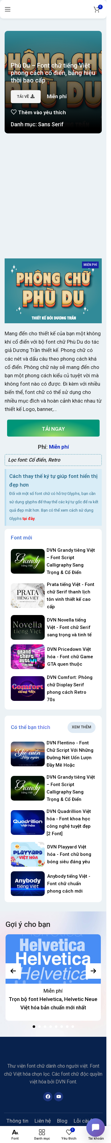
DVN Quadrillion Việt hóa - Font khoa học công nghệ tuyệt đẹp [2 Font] (69, 822)
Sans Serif (51, 124)
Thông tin (17, 1121)
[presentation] (13, 971)
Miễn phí (53, 991)
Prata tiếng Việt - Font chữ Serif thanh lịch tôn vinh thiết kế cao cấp (70, 595)
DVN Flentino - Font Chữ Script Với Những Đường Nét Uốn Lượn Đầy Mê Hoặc (70, 754)
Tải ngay (53, 429)
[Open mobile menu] (8, 9)
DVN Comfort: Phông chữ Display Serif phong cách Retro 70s (69, 688)
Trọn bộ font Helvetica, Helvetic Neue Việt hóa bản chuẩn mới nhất (53, 1003)
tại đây (29, 518)
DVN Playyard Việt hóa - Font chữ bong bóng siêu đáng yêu (69, 854)
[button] (34, 1026)
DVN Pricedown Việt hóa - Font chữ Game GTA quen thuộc (70, 657)
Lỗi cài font (87, 1121)
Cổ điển (37, 460)
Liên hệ (43, 1121)
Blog (62, 1121)
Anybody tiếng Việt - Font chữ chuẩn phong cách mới (68, 883)
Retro (54, 460)
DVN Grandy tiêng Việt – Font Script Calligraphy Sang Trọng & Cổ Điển (71, 561)
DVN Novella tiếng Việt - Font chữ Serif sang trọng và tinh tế (69, 627)
